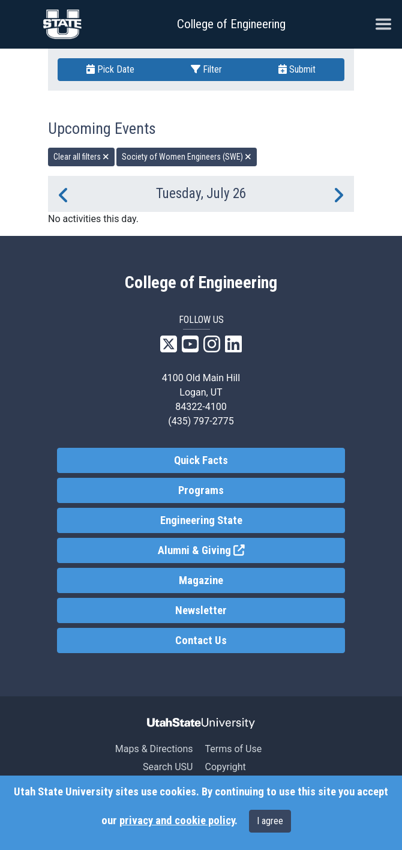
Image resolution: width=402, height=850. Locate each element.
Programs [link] (201, 490)
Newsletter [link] (201, 610)
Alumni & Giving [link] (245, 549)
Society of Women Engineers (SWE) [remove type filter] (186, 156)
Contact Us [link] (201, 640)
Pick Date (110, 69)
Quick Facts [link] (201, 460)
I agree (270, 821)
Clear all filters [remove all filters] (81, 156)
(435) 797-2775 (200, 421)
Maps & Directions (154, 749)
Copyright (225, 767)
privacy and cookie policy (177, 820)
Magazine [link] (201, 580)
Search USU (168, 767)
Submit (297, 69)
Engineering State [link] (201, 520)
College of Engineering (231, 24)
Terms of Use (233, 749)
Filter (206, 69)
